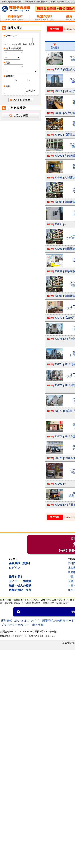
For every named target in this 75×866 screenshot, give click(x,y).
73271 (58, 436)
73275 (58, 338)
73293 (58, 248)
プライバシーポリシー (15, 624)
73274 (58, 364)
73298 (58, 177)
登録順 (55, 46)
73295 (58, 201)
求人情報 (37, 624)
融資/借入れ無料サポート (58, 620)
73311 (58, 91)
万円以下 (30, 90)
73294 (58, 224)
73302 (58, 134)
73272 (58, 410)
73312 (58, 69)
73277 (58, 317)
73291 (58, 295)
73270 (58, 458)
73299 (58, 155)
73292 (58, 271)
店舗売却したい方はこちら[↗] (20, 620)
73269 (58, 483)
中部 (70, 576)
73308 (58, 112)
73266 (58, 504)
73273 (58, 385)
